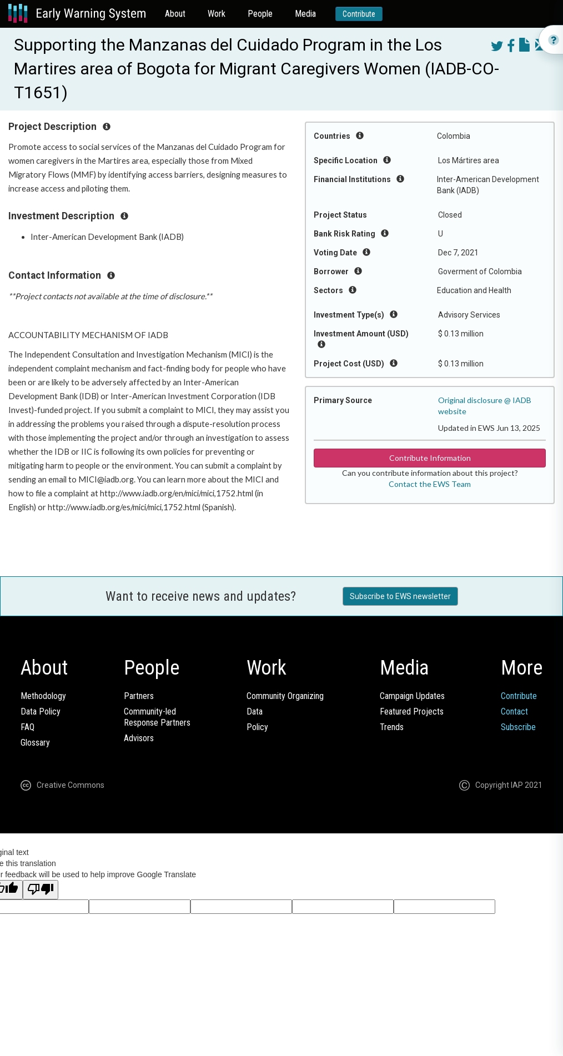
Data (255, 711)
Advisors (139, 738)
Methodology (43, 696)
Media (305, 13)
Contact (514, 711)
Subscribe (518, 727)
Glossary (35, 742)
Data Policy (41, 711)
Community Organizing (285, 696)
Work (216, 13)
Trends (392, 727)
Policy (257, 727)
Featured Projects (412, 711)
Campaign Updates (412, 696)
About (175, 13)
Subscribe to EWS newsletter (400, 596)
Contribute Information (430, 457)
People (260, 13)
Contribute (359, 13)
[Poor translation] (40, 889)
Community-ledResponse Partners (157, 717)
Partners (139, 696)
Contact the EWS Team (430, 484)
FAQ (27, 727)
